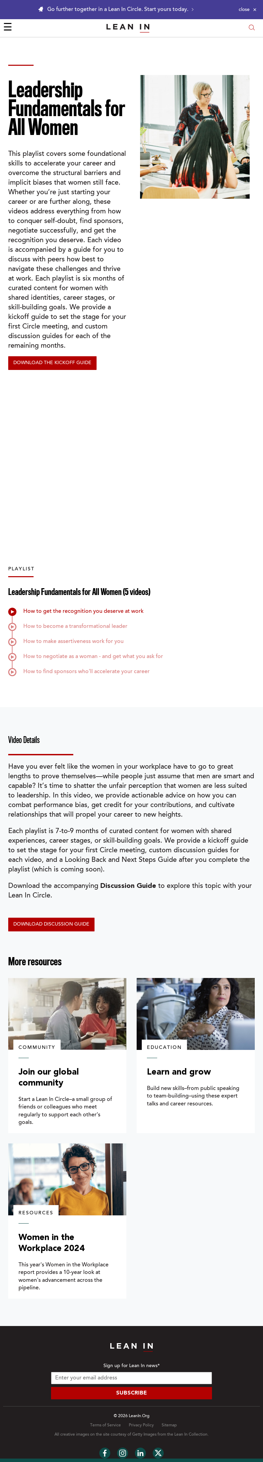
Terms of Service (105, 1425)
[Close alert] (247, 9)
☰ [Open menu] (7, 28)
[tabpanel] (131, 850)
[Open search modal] (251, 28)
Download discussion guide (51, 924)
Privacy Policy (141, 1425)
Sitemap (169, 1425)
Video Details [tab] (24, 740)
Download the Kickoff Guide (52, 363)
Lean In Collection (191, 1435)
